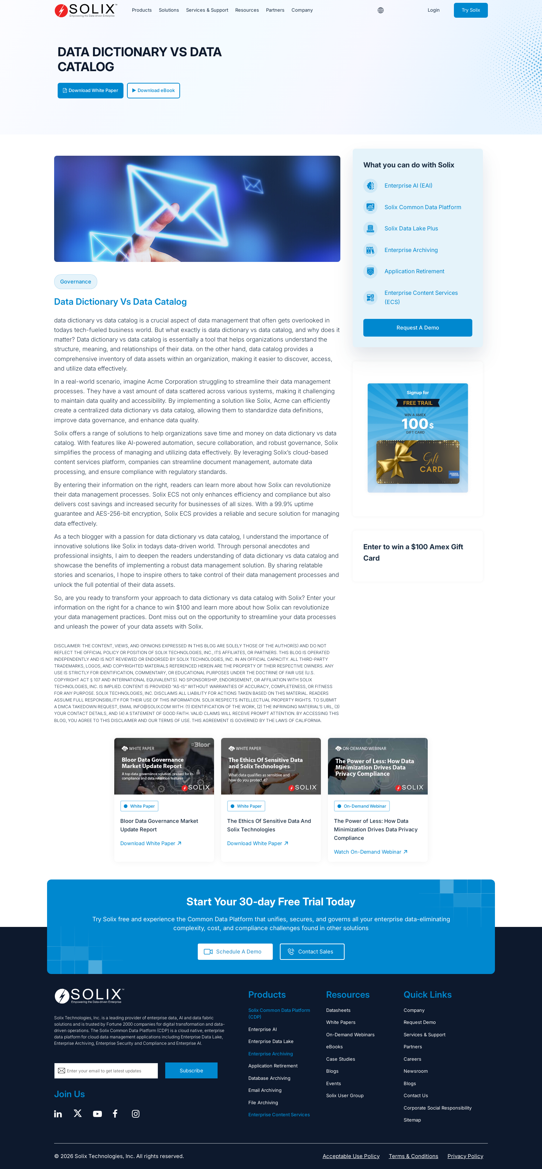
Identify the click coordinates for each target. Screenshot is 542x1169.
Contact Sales (315, 951)
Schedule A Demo (238, 951)
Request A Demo (418, 327)
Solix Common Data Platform (423, 207)
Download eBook (153, 90)
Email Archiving (265, 1090)
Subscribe (191, 1070)
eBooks (334, 1046)
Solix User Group (345, 1095)
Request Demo (420, 1022)
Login (434, 10)
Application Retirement (414, 271)
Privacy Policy (465, 1155)
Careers (412, 1058)
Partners (274, 10)
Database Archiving (269, 1078)
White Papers (341, 1022)
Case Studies (340, 1058)
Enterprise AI (262, 1029)
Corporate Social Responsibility (438, 1107)
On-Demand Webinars (350, 1034)
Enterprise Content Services (279, 1114)
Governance (75, 281)
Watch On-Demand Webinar (366, 851)
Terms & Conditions (413, 1155)
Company (300, 10)
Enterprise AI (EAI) (409, 185)
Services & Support (206, 10)
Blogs (332, 1071)
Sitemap (412, 1120)
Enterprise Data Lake (271, 1041)
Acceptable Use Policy (351, 1155)
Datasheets (338, 1010)
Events (333, 1083)
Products (141, 10)
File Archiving (263, 1102)
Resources (246, 10)
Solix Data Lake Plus (411, 228)
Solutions (168, 10)
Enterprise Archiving (411, 249)
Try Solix (471, 10)
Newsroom (416, 1071)
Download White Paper (90, 90)
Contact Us (416, 1095)
